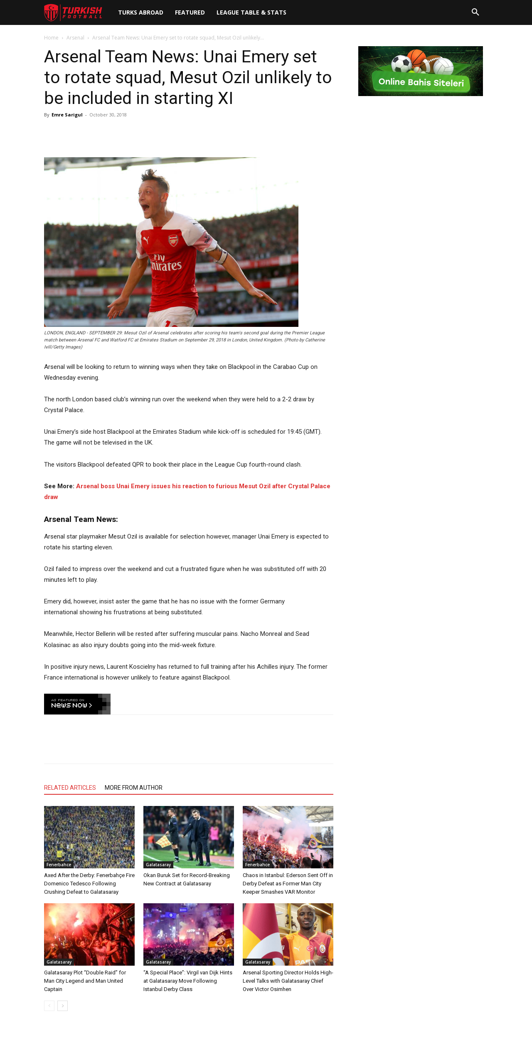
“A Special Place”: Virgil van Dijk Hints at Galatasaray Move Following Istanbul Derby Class (187, 980)
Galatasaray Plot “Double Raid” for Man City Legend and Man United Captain (85, 980)
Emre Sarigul (67, 114)
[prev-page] (49, 1006)
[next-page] (62, 1006)
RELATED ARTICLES (70, 787)
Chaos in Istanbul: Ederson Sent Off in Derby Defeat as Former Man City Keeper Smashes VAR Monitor (288, 883)
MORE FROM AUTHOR (134, 787)
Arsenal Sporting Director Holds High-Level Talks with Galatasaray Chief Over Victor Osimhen (288, 980)
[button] (475, 12)
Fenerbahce (59, 865)
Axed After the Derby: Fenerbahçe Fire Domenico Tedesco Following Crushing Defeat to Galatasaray (89, 883)
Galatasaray (158, 865)
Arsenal (75, 37)
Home (51, 37)
